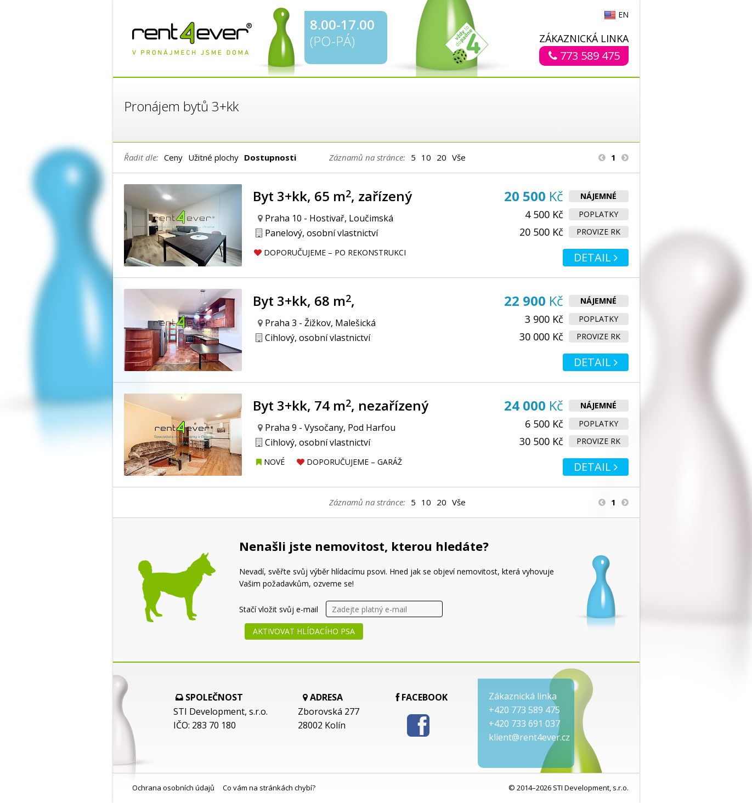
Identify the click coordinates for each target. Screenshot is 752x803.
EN (623, 15)
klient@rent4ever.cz (529, 737)
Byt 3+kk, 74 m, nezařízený (340, 405)
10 (426, 157)
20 (441, 157)
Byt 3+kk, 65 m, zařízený (332, 196)
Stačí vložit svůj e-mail (278, 609)
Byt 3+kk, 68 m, (304, 301)
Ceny (173, 157)
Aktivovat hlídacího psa (304, 631)
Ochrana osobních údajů (173, 788)
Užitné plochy (213, 157)
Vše (459, 157)
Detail (596, 257)
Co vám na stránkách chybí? (269, 788)
